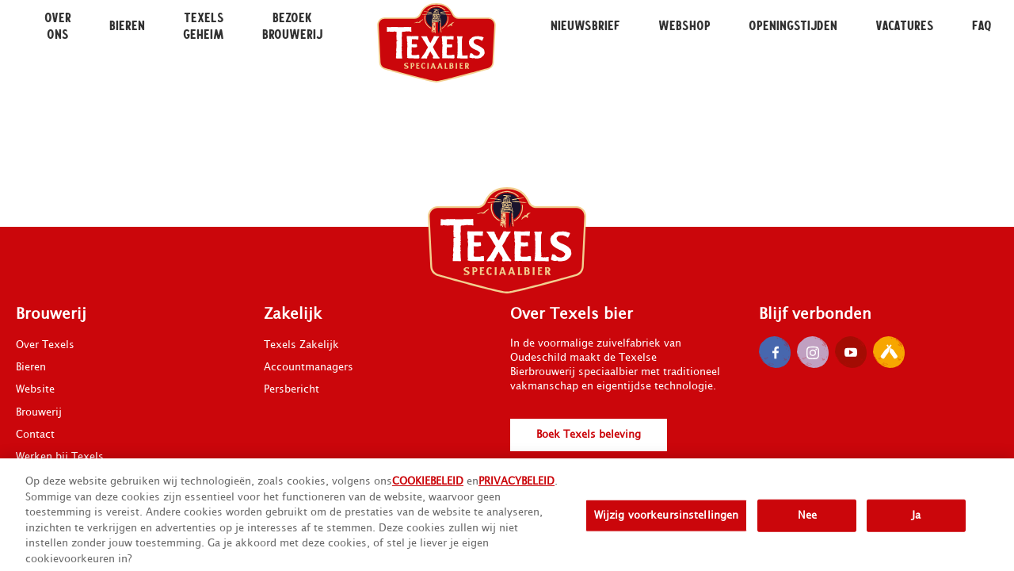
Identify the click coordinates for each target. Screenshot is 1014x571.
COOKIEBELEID (427, 487)
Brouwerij (39, 412)
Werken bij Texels (60, 457)
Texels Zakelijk (301, 345)
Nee (807, 521)
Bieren (31, 367)
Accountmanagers (308, 367)
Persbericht (291, 389)
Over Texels (45, 345)
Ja (916, 521)
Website (35, 389)
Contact (35, 434)
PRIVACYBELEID (516, 487)
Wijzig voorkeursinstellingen (666, 521)
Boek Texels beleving (588, 434)
